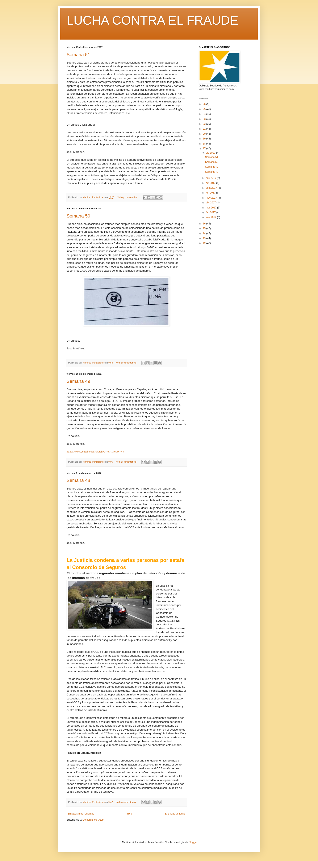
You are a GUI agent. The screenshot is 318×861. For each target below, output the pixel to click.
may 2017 (212, 197)
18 (204, 143)
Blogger (193, 842)
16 (204, 223)
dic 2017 (211, 152)
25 (204, 109)
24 (204, 114)
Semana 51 (78, 54)
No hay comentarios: (127, 197)
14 (204, 233)
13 (204, 238)
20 (204, 133)
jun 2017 (211, 192)
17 (204, 148)
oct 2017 (211, 183)
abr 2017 (211, 202)
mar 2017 (211, 207)
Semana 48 (78, 480)
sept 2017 (212, 187)
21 (204, 128)
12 (204, 243)
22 (204, 123)
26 (204, 104)
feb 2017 (211, 212)
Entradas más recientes (81, 813)
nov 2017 (211, 177)
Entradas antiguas (175, 813)
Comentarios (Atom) (94, 819)
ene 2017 (211, 217)
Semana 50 (78, 216)
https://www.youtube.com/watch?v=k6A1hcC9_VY (95, 451)
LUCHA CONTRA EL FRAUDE (152, 20)
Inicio (130, 813)
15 (204, 228)
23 (204, 119)
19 (204, 138)
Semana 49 (78, 381)
